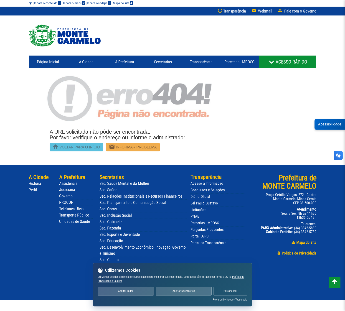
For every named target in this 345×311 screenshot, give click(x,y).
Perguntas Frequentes (207, 229)
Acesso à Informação (206, 183)
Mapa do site (123, 3)
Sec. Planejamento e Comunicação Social (132, 202)
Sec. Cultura (109, 259)
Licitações (198, 209)
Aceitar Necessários (185, 291)
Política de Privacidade (296, 253)
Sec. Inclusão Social (115, 215)
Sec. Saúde (108, 190)
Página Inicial (48, 61)
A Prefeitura (72, 177)
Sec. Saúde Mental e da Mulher (124, 183)
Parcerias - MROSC (239, 61)
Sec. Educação (111, 241)
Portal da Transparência (208, 242)
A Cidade (86, 61)
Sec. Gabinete (110, 221)
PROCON (66, 202)
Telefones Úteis (71, 208)
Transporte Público (74, 215)
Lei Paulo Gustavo (204, 203)
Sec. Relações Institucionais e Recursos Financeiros (141, 196)
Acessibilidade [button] (329, 124)
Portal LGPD (199, 236)
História (35, 183)
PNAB (194, 216)
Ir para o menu (74, 3)
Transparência (201, 61)
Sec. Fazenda (110, 228)
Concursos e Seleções (207, 190)
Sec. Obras (108, 209)
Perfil (33, 190)
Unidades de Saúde (74, 221)
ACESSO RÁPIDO (291, 62)
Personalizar (231, 291)
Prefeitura (124, 61)
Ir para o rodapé (99, 3)
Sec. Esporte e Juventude (119, 234)
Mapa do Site (304, 242)
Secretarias (163, 61)
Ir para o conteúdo (47, 3)
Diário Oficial (200, 196)
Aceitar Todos (126, 291)
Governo (66, 196)
